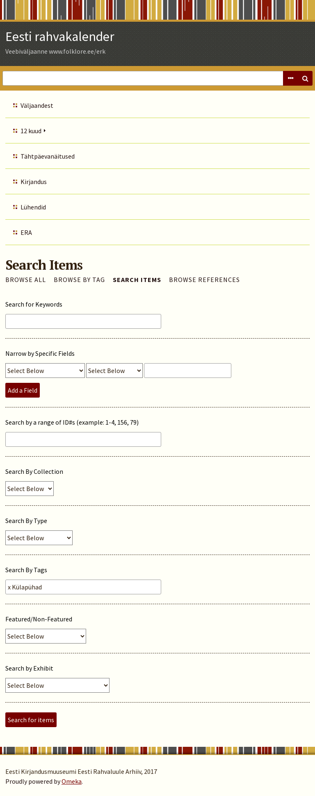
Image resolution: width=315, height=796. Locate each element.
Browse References (204, 279)
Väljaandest (37, 105)
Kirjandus (34, 181)
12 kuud (31, 131)
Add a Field (22, 390)
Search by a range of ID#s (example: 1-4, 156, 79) (72, 422)
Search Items (137, 279)
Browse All (25, 279)
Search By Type (26, 520)
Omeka (72, 781)
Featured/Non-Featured (38, 619)
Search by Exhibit (29, 668)
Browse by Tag (79, 279)
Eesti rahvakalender (59, 36)
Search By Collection (34, 471)
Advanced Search (290, 78)
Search (305, 78)
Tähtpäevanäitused (48, 156)
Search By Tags (26, 570)
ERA (26, 232)
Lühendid (33, 207)
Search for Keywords (33, 304)
